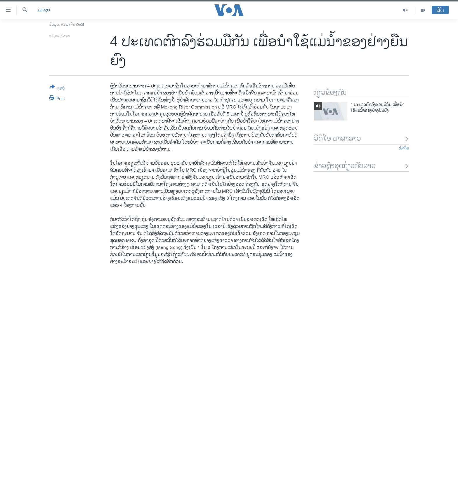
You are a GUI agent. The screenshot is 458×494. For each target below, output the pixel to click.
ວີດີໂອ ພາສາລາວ (361, 139)
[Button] (57, 88)
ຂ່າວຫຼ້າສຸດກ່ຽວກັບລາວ (361, 166)
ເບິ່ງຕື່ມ (404, 148)
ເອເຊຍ (44, 10)
